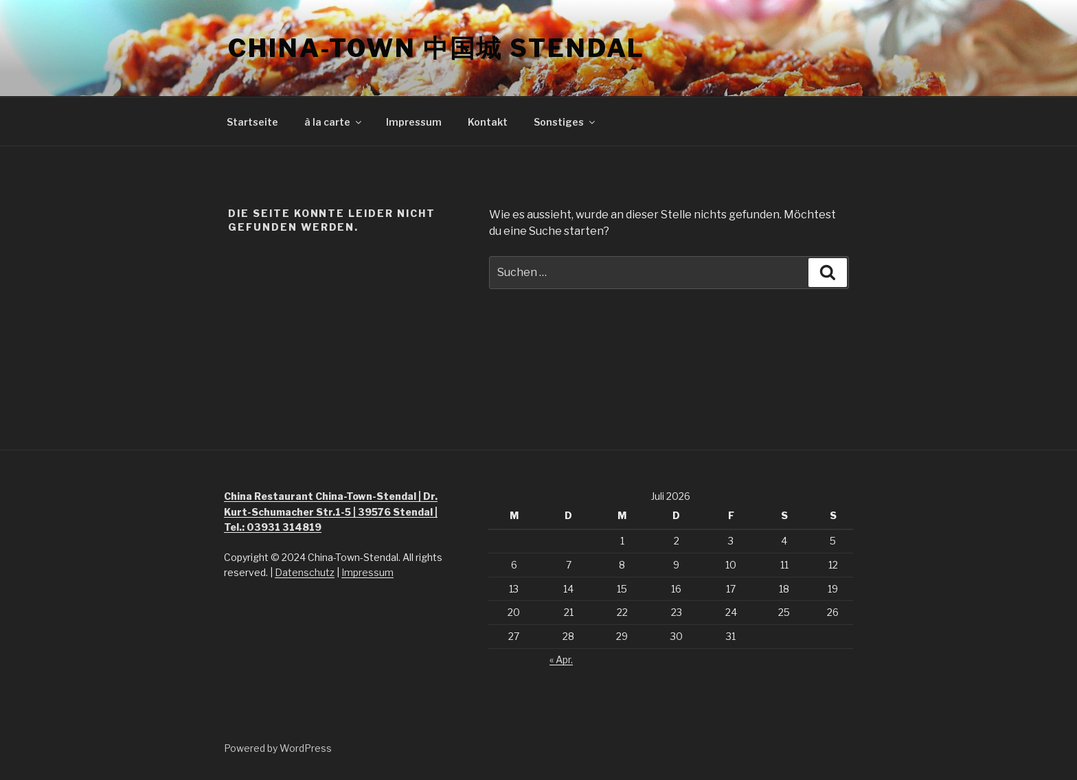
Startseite (252, 122)
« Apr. (561, 659)
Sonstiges (565, 122)
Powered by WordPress (278, 748)
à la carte (333, 122)
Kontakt (488, 122)
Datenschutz (305, 572)
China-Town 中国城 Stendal (436, 48)
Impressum (414, 122)
